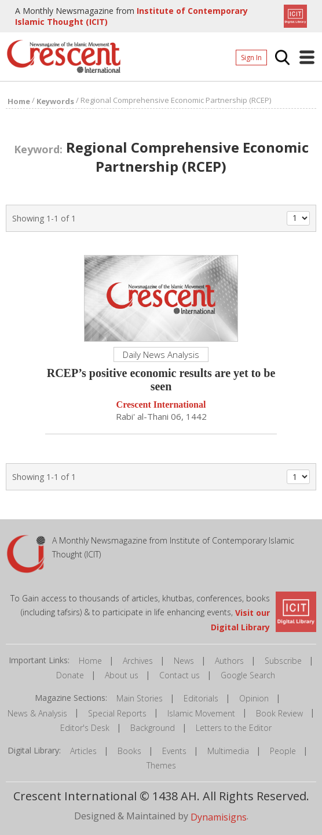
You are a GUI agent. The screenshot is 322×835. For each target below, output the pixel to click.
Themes (161, 765)
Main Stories (139, 698)
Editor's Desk (84, 727)
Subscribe (283, 660)
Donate (70, 675)
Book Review (279, 713)
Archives (138, 660)
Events (174, 750)
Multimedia (228, 750)
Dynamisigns (219, 817)
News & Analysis (37, 713)
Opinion (254, 698)
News (184, 660)
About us (121, 675)
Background (152, 727)
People (283, 750)
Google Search (248, 675)
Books (129, 750)
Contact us (179, 675)
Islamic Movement (201, 713)
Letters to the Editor (234, 727)
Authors (229, 660)
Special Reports (117, 713)
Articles (83, 750)
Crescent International (161, 405)
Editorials (201, 698)
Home (90, 660)
